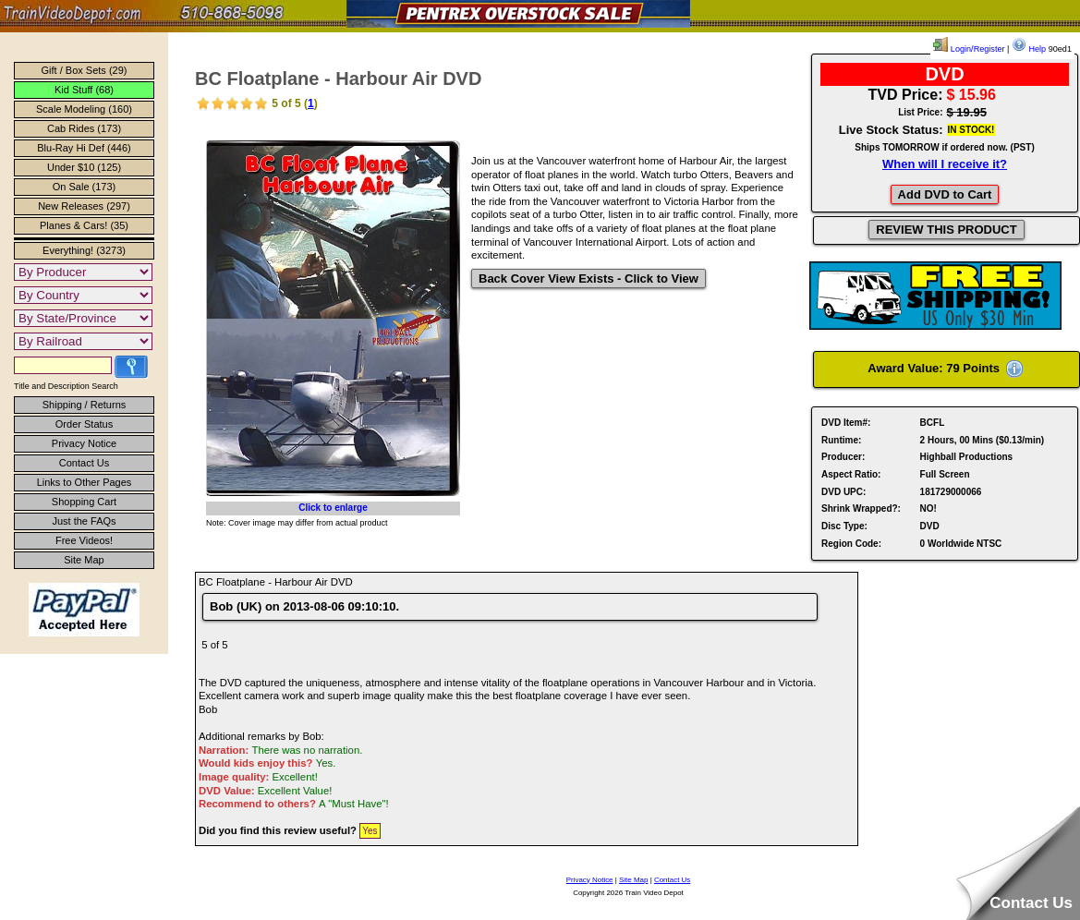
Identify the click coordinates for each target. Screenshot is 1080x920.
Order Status (84, 424)
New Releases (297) (84, 206)
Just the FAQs (83, 521)
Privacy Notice (84, 443)
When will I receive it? (944, 164)
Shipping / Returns (84, 404)
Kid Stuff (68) (84, 89)
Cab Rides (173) (84, 128)
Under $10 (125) (84, 167)
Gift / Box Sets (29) (84, 70)
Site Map (83, 559)
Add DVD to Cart (945, 194)
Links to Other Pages (84, 482)
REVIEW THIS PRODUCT (946, 229)
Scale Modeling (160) (84, 109)
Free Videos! (84, 540)
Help (1029, 49)
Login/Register (968, 49)
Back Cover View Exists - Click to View (588, 278)
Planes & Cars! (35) (84, 225)
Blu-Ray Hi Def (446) (83, 147)
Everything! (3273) (84, 250)
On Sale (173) (84, 186)
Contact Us (84, 462)
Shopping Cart (84, 501)
